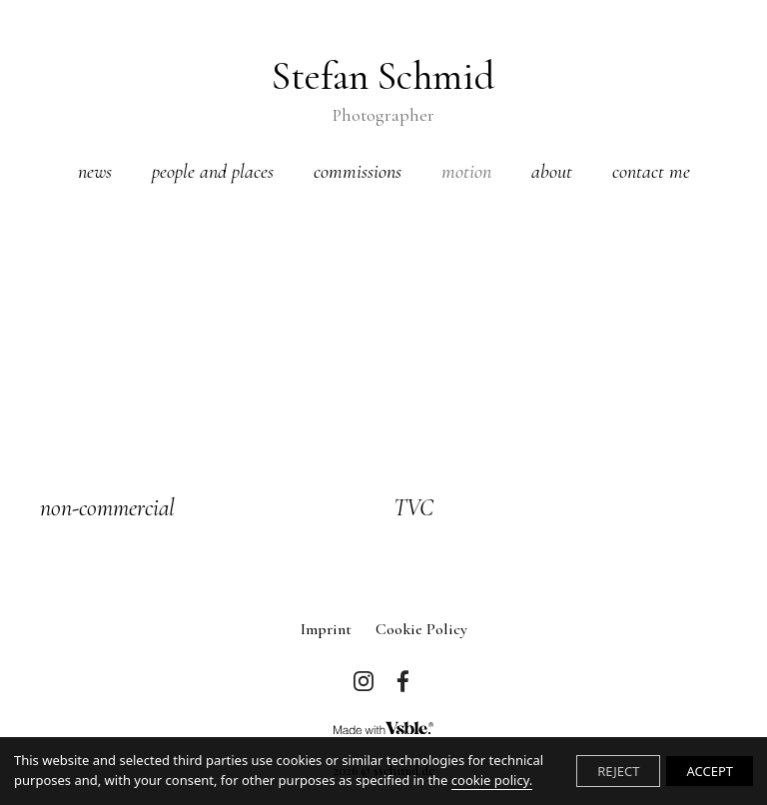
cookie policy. (491, 780)
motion (466, 172)
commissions (357, 172)
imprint (326, 629)
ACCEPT (709, 771)
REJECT (618, 771)
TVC (413, 507)
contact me (651, 172)
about (551, 172)
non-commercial (107, 507)
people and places (213, 172)
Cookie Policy (421, 629)
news (95, 172)
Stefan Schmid (383, 90)
